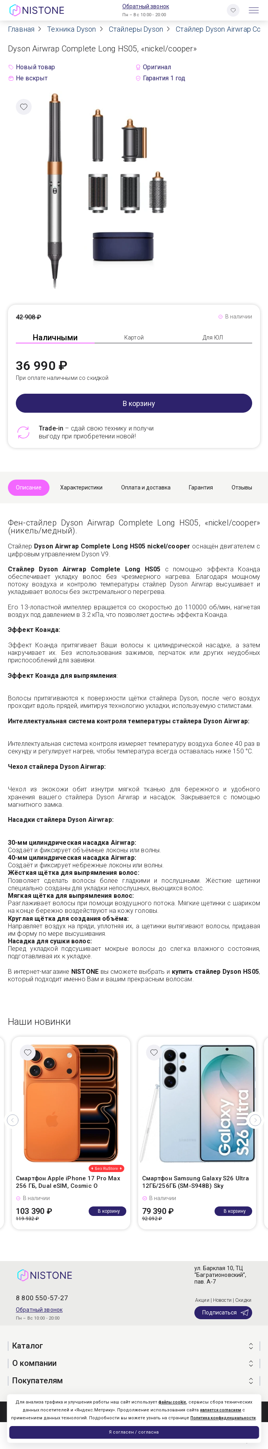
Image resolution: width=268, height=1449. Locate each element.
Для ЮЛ (213, 337)
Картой (134, 337)
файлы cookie (172, 1402)
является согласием (220, 1410)
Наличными (55, 337)
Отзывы (242, 487)
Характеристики (81, 487)
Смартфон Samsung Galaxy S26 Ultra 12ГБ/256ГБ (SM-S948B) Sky (195, 1182)
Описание (29, 487)
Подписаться (225, 1312)
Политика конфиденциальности (223, 1418)
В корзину (139, 403)
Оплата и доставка (146, 487)
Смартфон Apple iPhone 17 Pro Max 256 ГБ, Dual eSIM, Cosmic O (68, 1182)
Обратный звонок (145, 6)
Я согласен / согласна (134, 1432)
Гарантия (201, 487)
